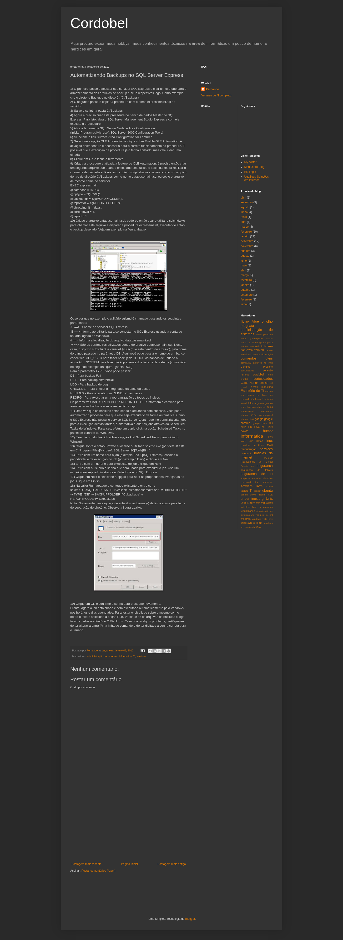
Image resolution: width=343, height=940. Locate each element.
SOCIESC (267, 482)
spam (270, 486)
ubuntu (267, 490)
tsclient (257, 491)
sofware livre (252, 486)
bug (243, 350)
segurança (265, 466)
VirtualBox (267, 502)
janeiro (245, 236)
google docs (260, 423)
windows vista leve (262, 519)
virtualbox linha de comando (257, 507)
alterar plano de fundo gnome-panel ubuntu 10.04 (257, 342)
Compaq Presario (257, 366)
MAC (270, 445)
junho (244, 212)
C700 (250, 350)
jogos (243, 441)
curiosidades (263, 378)
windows (141, 656)
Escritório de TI (252, 391)
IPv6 (270, 436)
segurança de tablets (257, 470)
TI (134, 656)
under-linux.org (252, 498)
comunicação (247, 370)
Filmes (252, 403)
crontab (244, 379)
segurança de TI (257, 474)
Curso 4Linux (249, 383)
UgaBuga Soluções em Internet (256, 178)
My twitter (250, 162)
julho (244, 260)
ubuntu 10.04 (248, 494)
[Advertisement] (128, 826)
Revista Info (248, 466)
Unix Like (247, 503)
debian (264, 383)
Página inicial (129, 864)
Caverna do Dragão (262, 354)
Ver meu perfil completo (216, 95)
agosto (245, 207)
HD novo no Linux (260, 426)
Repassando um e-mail (257, 461)
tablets (244, 490)
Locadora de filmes (252, 445)
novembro (247, 246)
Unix (269, 498)
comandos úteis (257, 358)
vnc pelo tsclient (264, 515)
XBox (258, 527)
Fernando (212, 89)
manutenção (249, 449)
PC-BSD (268, 457)
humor (268, 431)
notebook (246, 453)
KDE (251, 441)
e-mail (244, 387)
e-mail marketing (262, 386)
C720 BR (258, 350)
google (259, 419)
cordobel (258, 374)
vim (258, 502)
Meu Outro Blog (254, 167)
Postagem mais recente (86, 864)
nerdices (266, 449)
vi (254, 502)
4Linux (245, 321)
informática (125, 656)
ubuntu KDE (265, 494)
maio (244, 217)
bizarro (268, 346)
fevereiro (246, 231)
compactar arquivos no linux (257, 362)
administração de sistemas (102, 656)
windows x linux (251, 523)
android (259, 346)
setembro (247, 202)
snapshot (245, 478)
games (260, 403)
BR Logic (250, 172)
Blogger (190, 918)
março (245, 226)
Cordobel (99, 23)
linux (269, 441)
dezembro (247, 241)
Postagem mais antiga (171, 864)
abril (243, 197)
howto (244, 431)
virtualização (248, 511)
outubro (246, 251)
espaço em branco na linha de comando (257, 395)
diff (271, 383)
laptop (259, 441)
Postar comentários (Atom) (98, 870)
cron (270, 374)
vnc (252, 515)
